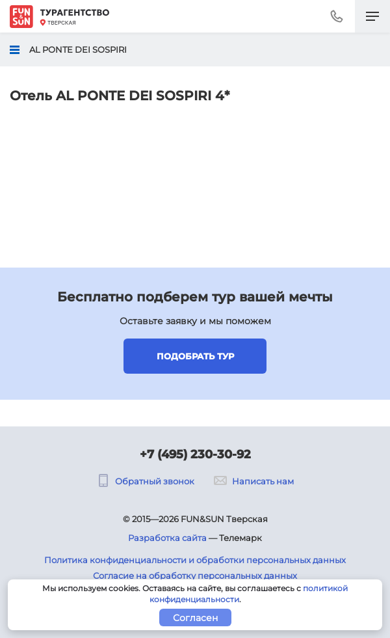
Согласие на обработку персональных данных (195, 575)
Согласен (195, 618)
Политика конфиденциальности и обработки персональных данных (195, 560)
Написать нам (254, 481)
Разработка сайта (167, 538)
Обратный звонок (145, 481)
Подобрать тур (195, 356)
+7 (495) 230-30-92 (195, 454)
